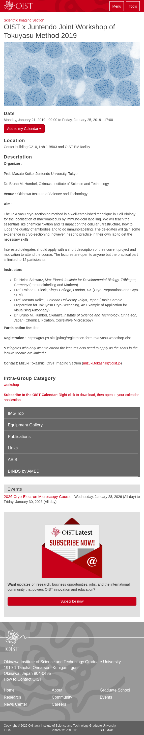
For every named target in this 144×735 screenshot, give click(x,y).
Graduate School (115, 690)
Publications (19, 436)
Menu (116, 6)
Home (9, 690)
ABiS (12, 459)
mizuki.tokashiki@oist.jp (102, 363)
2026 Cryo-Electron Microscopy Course (38, 496)
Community (62, 697)
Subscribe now (72, 601)
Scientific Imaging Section (24, 20)
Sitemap (106, 730)
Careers (59, 704)
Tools (133, 6)
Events (106, 697)
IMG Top (16, 413)
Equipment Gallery (25, 425)
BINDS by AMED (24, 471)
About (57, 690)
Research (12, 697)
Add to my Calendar (24, 129)
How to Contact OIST (23, 679)
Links (13, 448)
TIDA (7, 730)
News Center (15, 704)
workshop (11, 385)
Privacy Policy (64, 730)
